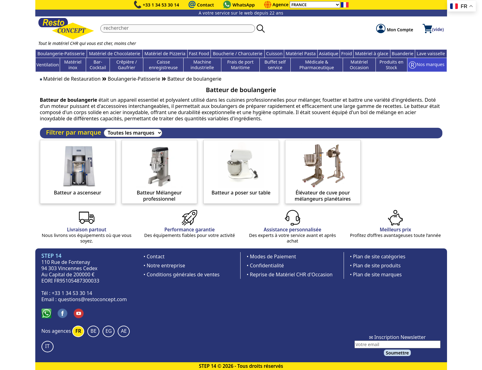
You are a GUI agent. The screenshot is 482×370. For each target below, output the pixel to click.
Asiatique (328, 53)
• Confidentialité (265, 265)
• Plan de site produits (375, 265)
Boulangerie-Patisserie (61, 53)
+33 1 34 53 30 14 (161, 5)
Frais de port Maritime (240, 64)
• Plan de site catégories (377, 256)
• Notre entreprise (164, 265)
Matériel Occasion (359, 64)
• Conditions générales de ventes (182, 274)
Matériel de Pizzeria (165, 53)
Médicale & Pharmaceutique (316, 64)
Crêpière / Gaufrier (126, 64)
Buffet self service (275, 64)
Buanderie (402, 53)
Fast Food (199, 53)
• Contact (154, 256)
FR (78, 331)
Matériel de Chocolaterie (114, 53)
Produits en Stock (391, 64)
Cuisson (274, 53)
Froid (346, 53)
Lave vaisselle (431, 53)
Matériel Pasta (301, 53)
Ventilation (48, 65)
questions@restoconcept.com (92, 299)
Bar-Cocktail (97, 64)
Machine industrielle (202, 64)
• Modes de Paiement (271, 256)
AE (124, 331)
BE (93, 331)
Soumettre (397, 353)
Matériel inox (72, 64)
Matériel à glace (371, 53)
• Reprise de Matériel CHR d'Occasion (290, 274)
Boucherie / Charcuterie (237, 53)
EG (109, 331)
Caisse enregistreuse (163, 64)
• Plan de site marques (376, 274)
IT (47, 346)
